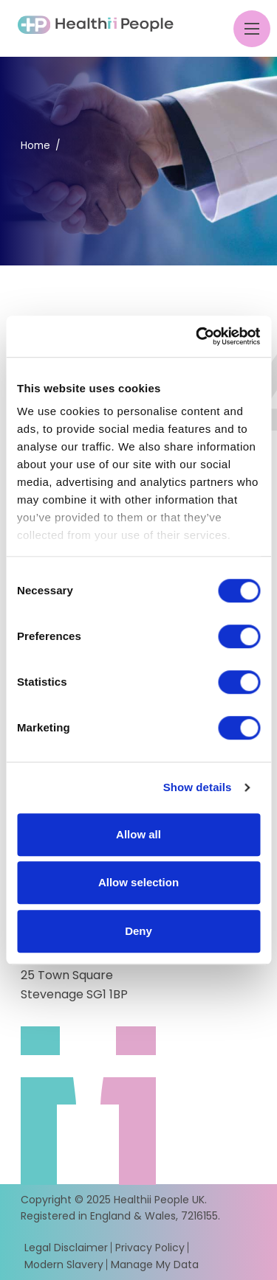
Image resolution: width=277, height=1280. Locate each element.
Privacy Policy (150, 1247)
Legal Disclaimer (66, 1247)
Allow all (138, 834)
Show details (197, 787)
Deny (138, 931)
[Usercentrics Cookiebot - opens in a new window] (197, 336)
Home (35, 146)
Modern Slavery (63, 1264)
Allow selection (138, 882)
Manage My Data (155, 1264)
